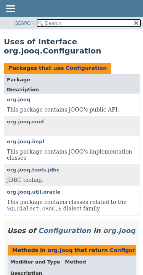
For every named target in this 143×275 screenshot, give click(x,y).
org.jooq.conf (25, 122)
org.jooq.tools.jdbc (33, 170)
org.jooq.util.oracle (34, 192)
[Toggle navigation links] (10, 9)
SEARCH (24, 23)
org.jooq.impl (25, 141)
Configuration (86, 68)
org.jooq (18, 99)
